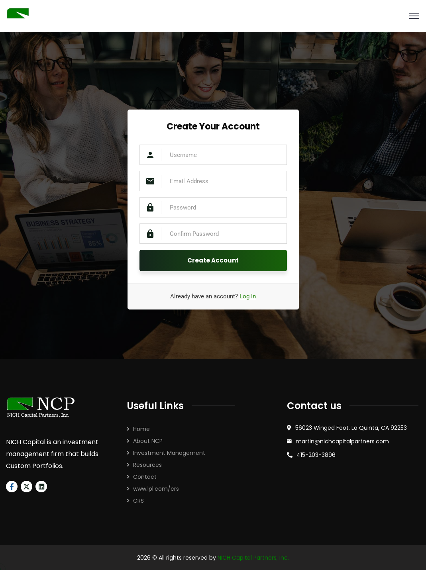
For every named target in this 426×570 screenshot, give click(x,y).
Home (141, 429)
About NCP (148, 441)
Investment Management (169, 453)
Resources (147, 465)
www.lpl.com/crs (156, 489)
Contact (145, 477)
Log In (248, 296)
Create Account (213, 260)
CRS (138, 501)
